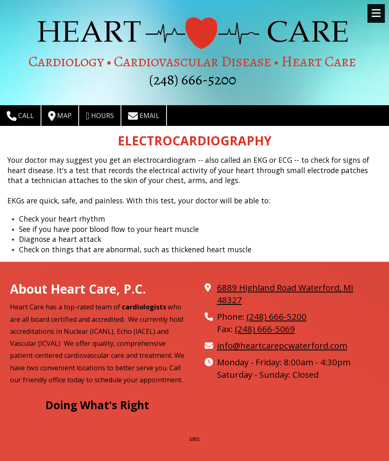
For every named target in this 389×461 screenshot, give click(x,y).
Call (20, 116)
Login (194, 438)
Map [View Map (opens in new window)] (60, 116)
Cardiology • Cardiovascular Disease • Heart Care (192, 61)
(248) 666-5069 (265, 329)
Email (143, 116)
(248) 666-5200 (276, 316)
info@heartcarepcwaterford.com (282, 345)
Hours (100, 116)
